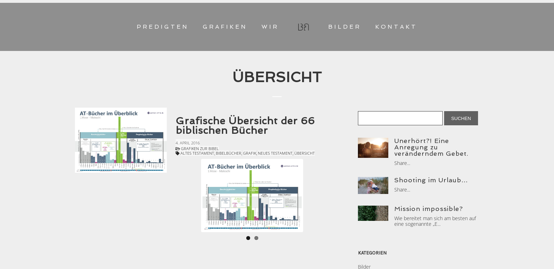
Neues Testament (275, 153)
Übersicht (304, 153)
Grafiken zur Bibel (200, 148)
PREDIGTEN (163, 26)
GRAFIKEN (225, 26)
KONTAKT (396, 26)
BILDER (344, 26)
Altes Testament (197, 153)
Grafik (249, 153)
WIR (270, 26)
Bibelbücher (228, 153)
